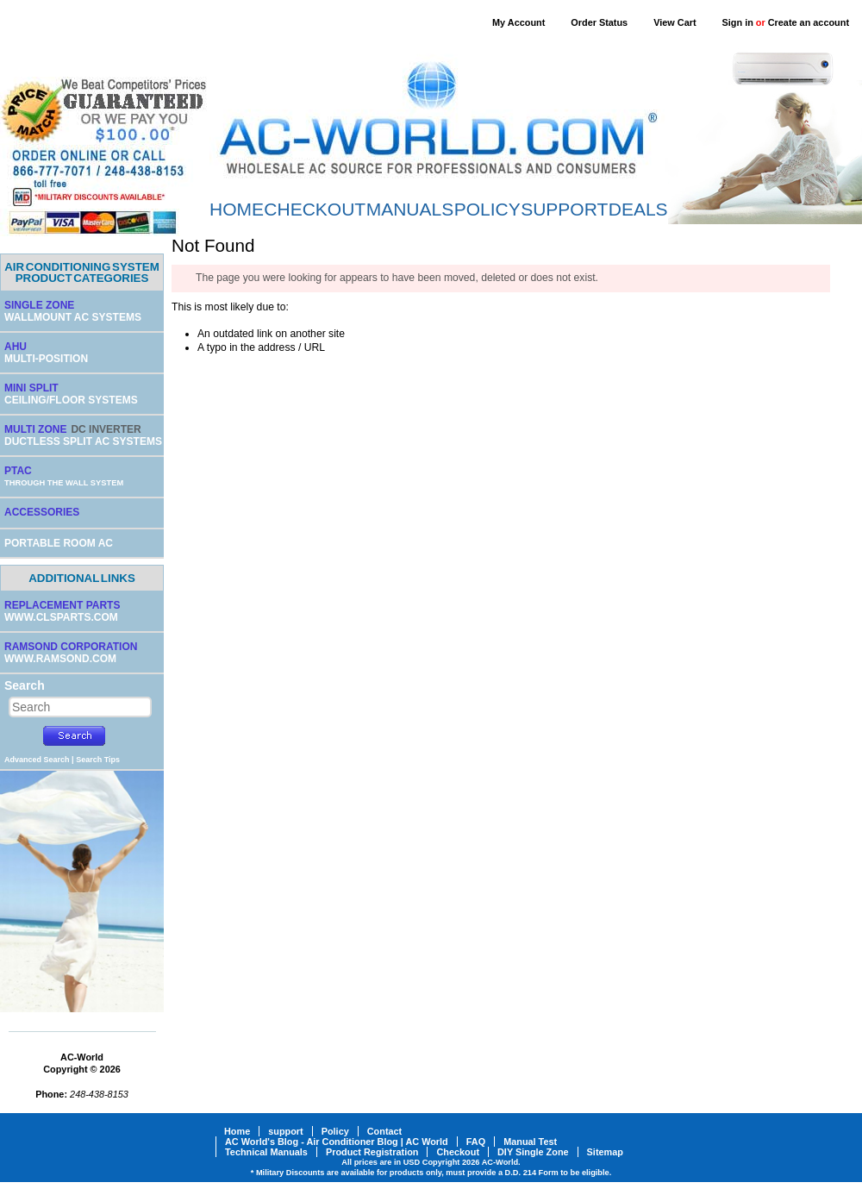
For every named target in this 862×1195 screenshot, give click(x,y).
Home (237, 1131)
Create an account (808, 22)
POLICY (487, 209)
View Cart (674, 22)
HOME (236, 209)
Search (24, 685)
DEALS (638, 209)
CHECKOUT (314, 209)
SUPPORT (564, 209)
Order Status (599, 22)
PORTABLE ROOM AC (58, 543)
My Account (518, 22)
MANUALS (410, 209)
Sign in (737, 22)
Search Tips (98, 759)
